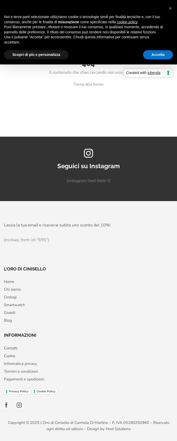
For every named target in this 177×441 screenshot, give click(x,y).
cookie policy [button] (127, 22)
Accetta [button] (158, 55)
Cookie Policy (46, 391)
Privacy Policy (19, 391)
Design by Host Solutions (109, 428)
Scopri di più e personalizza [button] (36, 55)
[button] (170, 8)
